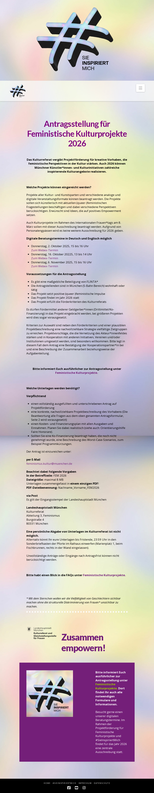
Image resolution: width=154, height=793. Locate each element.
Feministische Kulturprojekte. (77, 373)
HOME (47, 783)
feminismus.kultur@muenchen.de (49, 464)
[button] (140, 88)
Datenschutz (102, 783)
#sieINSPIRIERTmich (64, 783)
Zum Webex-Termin (44, 250)
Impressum (85, 783)
